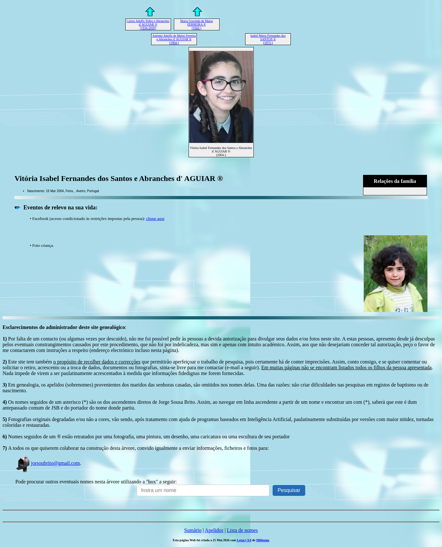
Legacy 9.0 (244, 540)
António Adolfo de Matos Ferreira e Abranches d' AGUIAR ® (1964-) (174, 39)
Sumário (192, 530)
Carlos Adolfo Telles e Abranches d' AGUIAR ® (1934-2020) (148, 24)
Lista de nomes (242, 530)
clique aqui (155, 218)
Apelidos (214, 530)
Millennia (262, 540)
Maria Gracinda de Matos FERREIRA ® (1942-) (196, 24)
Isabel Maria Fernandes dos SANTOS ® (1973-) (267, 39)
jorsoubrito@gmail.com (47, 463)
